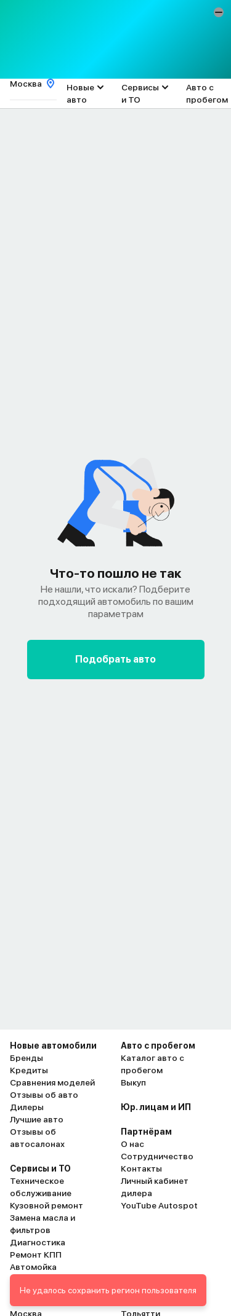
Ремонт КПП (36, 1254)
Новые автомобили (53, 1045)
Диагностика (37, 1242)
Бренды (26, 1058)
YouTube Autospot (159, 1205)
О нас (132, 1144)
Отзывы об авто (44, 1095)
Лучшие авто (36, 1119)
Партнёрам (146, 1132)
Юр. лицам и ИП (156, 1107)
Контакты (141, 1168)
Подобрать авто (115, 659)
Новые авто (80, 93)
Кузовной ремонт (46, 1205)
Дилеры (27, 1107)
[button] (218, 12)
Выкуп (133, 1082)
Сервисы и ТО (140, 93)
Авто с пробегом (207, 93)
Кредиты (29, 1070)
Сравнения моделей (52, 1082)
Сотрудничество (157, 1156)
